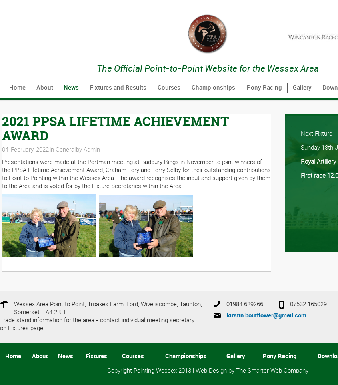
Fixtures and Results (118, 88)
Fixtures (96, 356)
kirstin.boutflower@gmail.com (266, 316)
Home (17, 88)
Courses (169, 88)
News (71, 88)
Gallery (302, 88)
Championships (213, 88)
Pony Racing (264, 88)
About (44, 88)
